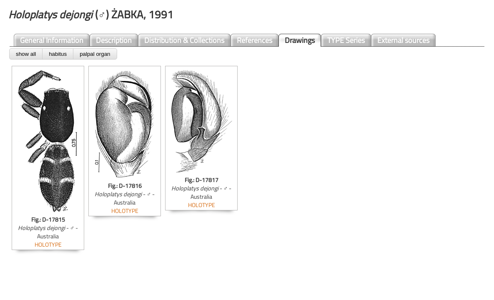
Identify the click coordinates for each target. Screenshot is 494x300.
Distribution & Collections (184, 40)
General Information (51, 40)
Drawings (300, 40)
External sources (403, 40)
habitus (58, 54)
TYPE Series (346, 40)
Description (114, 40)
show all (26, 54)
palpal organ (95, 54)
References (254, 40)
